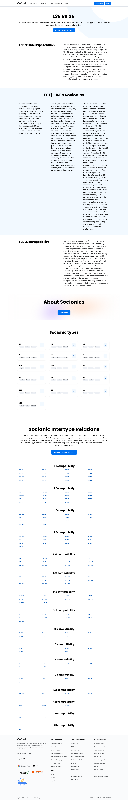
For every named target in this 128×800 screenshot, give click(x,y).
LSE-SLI (21, 602)
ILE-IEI (44, 540)
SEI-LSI (44, 706)
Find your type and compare (64, 30)
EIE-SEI (21, 480)
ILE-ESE (21, 536)
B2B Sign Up (99, 3)
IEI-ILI (43, 648)
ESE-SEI (21, 565)
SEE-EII (90, 577)
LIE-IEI (44, 517)
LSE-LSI (67, 599)
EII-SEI (44, 636)
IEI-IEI (66, 652)
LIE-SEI (67, 521)
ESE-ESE (67, 565)
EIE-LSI (44, 480)
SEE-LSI (67, 580)
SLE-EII (21, 614)
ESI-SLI (44, 694)
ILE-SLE (67, 536)
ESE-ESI (90, 562)
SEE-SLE (67, 577)
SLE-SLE (21, 621)
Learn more (64, 313)
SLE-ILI (90, 614)
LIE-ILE (44, 514)
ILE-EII (21, 540)
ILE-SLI (67, 543)
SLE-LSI (67, 618)
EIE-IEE (21, 470)
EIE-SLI (67, 480)
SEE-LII (21, 580)
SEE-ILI (44, 580)
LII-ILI (20, 663)
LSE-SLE (21, 596)
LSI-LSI (44, 717)
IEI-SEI (21, 652)
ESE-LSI (67, 562)
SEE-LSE (21, 577)
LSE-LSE (44, 602)
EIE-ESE (21, 473)
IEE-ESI (90, 499)
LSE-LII (90, 596)
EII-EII (89, 636)
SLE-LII (67, 614)
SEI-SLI (21, 706)
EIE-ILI (44, 477)
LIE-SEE (21, 524)
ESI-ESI (90, 694)
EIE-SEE (90, 470)
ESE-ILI (44, 562)
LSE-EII (44, 596)
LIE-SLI (90, 521)
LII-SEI (44, 663)
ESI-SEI (21, 694)
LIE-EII (21, 517)
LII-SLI (90, 663)
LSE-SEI (44, 599)
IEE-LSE (21, 495)
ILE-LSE (90, 536)
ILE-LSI (90, 543)
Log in (107, 3)
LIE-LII (67, 517)
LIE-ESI (90, 517)
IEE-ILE (67, 492)
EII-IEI (21, 633)
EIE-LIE (44, 470)
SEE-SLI (44, 584)
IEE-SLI (44, 502)
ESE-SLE (44, 558)
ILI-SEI (21, 679)
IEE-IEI (90, 495)
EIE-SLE (21, 477)
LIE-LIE (44, 524)
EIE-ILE (67, 470)
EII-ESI (90, 633)
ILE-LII (89, 540)
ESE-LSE (90, 565)
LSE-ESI (90, 599)
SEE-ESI (21, 584)
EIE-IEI (90, 473)
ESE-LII (21, 562)
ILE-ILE (21, 546)
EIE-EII (67, 473)
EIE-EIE (90, 480)
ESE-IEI (90, 558)
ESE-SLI (44, 565)
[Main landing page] (22, 3)
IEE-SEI (67, 499)
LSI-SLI (21, 717)
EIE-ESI (90, 477)
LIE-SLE (67, 514)
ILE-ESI (21, 543)
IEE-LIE (21, 492)
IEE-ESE (90, 492)
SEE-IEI (44, 577)
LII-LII (20, 667)
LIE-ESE (21, 514)
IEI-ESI (67, 648)
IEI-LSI (44, 652)
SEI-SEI (67, 706)
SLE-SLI (90, 618)
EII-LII (43, 633)
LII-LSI (67, 663)
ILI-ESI (67, 679)
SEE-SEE (67, 584)
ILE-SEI (44, 543)
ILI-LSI (90, 679)
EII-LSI (21, 636)
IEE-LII (21, 499)
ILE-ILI (67, 540)
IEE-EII (67, 495)
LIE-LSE (90, 514)
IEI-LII (21, 648)
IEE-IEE (67, 502)
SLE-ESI (21, 618)
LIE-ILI (21, 521)
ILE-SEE (44, 536)
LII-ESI (44, 667)
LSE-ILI (21, 599)
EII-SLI (67, 636)
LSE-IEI (67, 596)
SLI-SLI (21, 729)
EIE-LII (67, 477)
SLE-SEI (44, 618)
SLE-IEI (44, 614)
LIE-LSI (44, 521)
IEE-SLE (44, 495)
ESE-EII (67, 558)
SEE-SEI (90, 580)
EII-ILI (66, 633)
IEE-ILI (44, 499)
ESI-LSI (67, 694)
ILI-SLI (44, 679)
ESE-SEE (21, 558)
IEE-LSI (21, 502)
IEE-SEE (44, 492)
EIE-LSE (44, 473)
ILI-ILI (20, 682)
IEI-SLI (90, 648)
